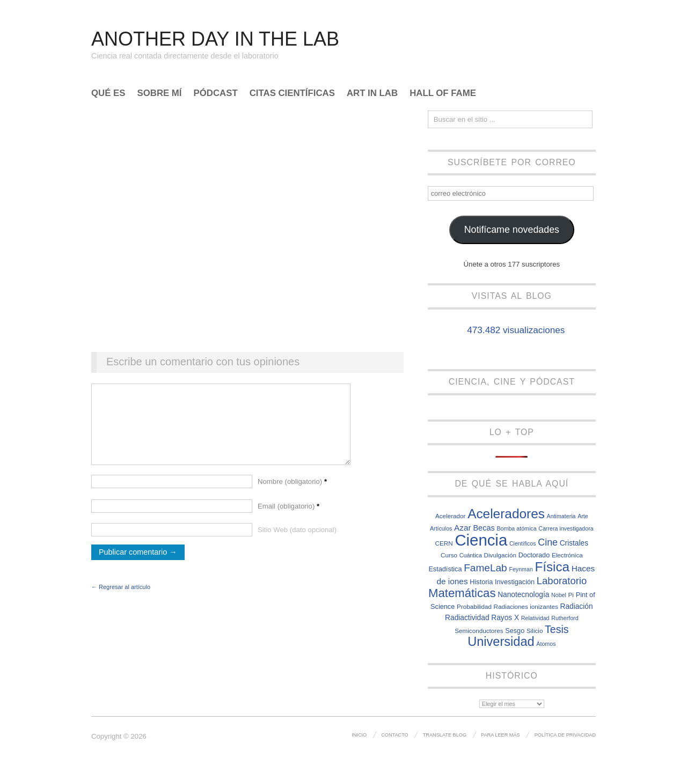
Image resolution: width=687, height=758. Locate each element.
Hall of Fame (443, 93)
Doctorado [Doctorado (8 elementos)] (534, 555)
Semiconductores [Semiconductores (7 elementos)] (479, 630)
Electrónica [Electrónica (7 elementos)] (567, 554)
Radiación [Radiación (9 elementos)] (576, 606)
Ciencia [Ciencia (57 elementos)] (481, 540)
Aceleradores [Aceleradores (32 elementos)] (506, 513)
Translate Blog (444, 735)
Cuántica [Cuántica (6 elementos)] (470, 555)
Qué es (108, 93)
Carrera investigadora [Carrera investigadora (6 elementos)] (565, 528)
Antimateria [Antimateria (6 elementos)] (561, 516)
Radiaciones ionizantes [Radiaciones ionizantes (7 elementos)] (526, 606)
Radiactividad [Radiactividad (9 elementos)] (467, 618)
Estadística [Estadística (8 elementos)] (445, 569)
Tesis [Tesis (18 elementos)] (556, 629)
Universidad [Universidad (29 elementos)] (501, 642)
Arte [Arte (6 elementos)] (583, 516)
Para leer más (500, 735)
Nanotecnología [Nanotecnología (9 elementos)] (523, 595)
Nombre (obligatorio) (292, 492)
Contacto (394, 735)
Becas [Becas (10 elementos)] (483, 528)
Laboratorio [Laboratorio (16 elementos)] (562, 580)
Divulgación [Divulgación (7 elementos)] (500, 554)
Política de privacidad (565, 735)
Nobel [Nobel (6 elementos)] (558, 595)
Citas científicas (292, 93)
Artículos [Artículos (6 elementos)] (441, 528)
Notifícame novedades (511, 229)
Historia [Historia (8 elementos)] (481, 582)
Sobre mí (159, 93)
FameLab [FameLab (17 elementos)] (485, 567)
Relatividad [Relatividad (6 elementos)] (535, 618)
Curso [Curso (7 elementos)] (449, 554)
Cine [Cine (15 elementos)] (548, 542)
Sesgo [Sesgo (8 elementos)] (514, 631)
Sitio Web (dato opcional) (297, 540)
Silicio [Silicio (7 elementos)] (535, 630)
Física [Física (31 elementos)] (552, 567)
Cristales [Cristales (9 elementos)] (574, 543)
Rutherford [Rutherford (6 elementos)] (564, 618)
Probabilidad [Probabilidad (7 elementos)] (474, 606)
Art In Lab (372, 93)
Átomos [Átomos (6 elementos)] (546, 644)
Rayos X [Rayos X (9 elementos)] (505, 618)
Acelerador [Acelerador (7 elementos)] (450, 515)
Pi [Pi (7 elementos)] (571, 594)
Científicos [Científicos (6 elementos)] (522, 543)
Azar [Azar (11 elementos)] (462, 527)
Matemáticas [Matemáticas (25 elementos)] (462, 593)
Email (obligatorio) (288, 517)
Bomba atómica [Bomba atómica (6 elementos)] (517, 528)
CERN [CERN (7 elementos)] (444, 543)
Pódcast (216, 93)
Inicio (359, 735)
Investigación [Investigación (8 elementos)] (515, 582)
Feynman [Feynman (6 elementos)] (520, 569)
